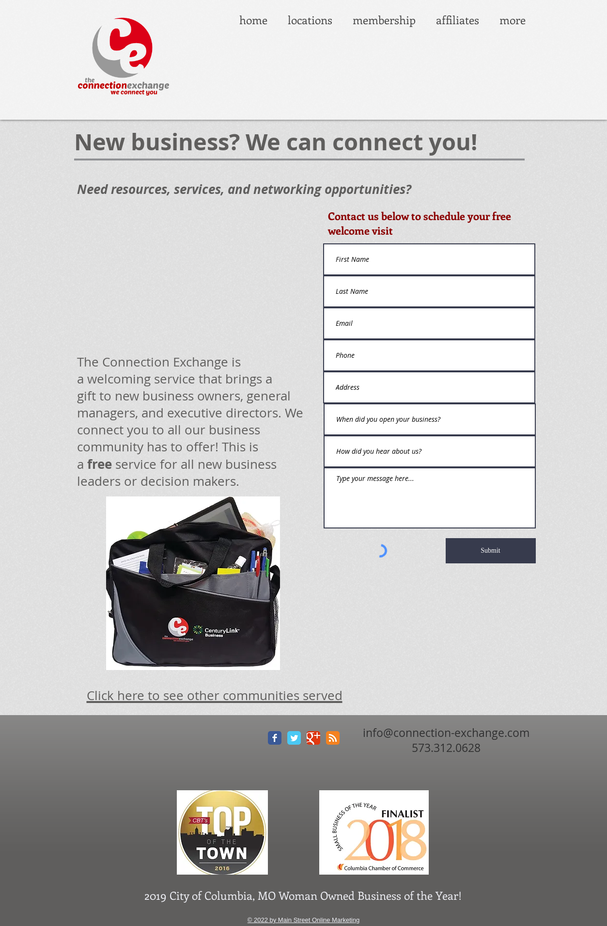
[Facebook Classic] (274, 738)
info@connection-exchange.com (446, 732)
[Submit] (491, 550)
